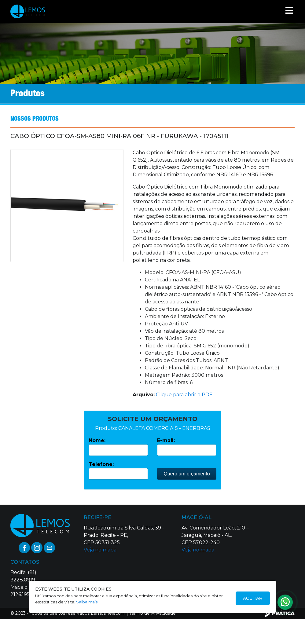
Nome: (97, 440)
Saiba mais (86, 601)
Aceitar (253, 598)
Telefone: (101, 464)
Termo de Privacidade (152, 613)
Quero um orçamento (187, 473)
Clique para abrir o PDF (184, 394)
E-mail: (166, 440)
